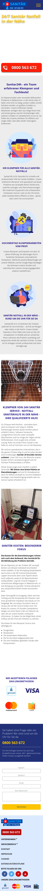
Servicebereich (8, 844)
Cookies (5, 859)
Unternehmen (8, 839)
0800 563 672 (24, 67)
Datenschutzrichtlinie (12, 863)
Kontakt (5, 849)
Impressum (6, 854)
